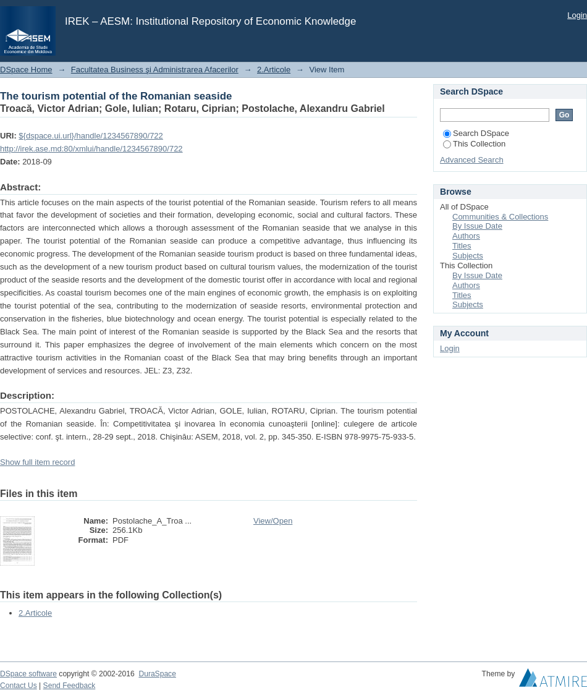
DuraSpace (156, 674)
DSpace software (28, 674)
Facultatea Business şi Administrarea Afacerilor (155, 69)
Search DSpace (476, 133)
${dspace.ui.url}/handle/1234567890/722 (91, 135)
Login (577, 15)
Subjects (467, 255)
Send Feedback (69, 685)
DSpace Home (26, 69)
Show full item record (37, 462)
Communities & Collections (500, 216)
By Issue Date (477, 226)
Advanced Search (472, 159)
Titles (461, 245)
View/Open (272, 520)
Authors (466, 235)
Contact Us (18, 685)
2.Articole (273, 69)
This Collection (474, 143)
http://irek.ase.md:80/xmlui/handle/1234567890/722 (91, 148)
